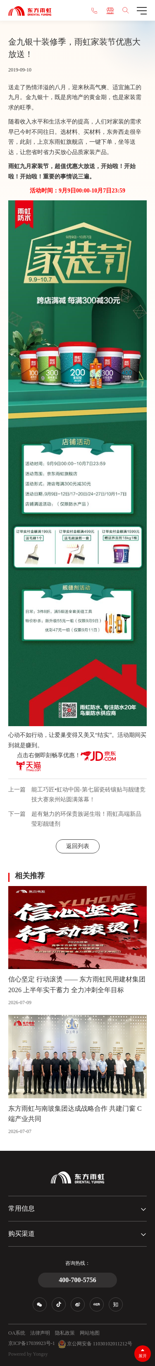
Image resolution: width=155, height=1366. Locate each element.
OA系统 (16, 1333)
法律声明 (40, 1333)
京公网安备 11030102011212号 (95, 1344)
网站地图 (90, 1333)
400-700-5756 (77, 1279)
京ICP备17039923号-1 (31, 1343)
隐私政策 (65, 1333)
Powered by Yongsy (28, 1354)
